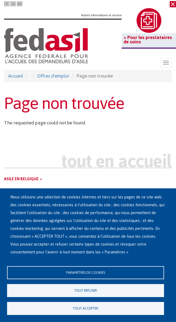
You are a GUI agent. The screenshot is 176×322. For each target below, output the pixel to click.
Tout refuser (85, 290)
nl (13, 4)
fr (7, 4)
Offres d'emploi (53, 75)
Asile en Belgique (23, 179)
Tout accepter (85, 308)
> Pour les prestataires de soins (147, 39)
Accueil (15, 75)
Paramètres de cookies (85, 272)
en (19, 4)
